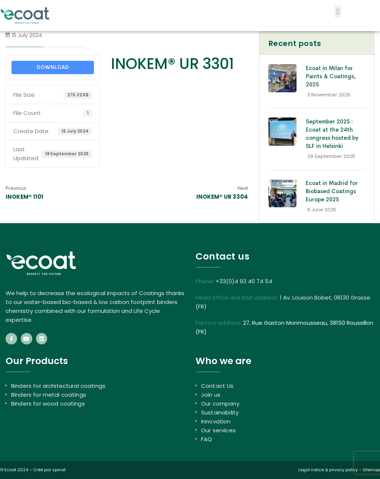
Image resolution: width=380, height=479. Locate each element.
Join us (210, 395)
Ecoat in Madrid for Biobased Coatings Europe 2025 (332, 191)
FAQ (206, 439)
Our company (220, 403)
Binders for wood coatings (48, 403)
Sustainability (220, 412)
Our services (218, 430)
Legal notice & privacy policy (328, 470)
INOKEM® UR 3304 (222, 197)
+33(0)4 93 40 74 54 (244, 281)
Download (53, 67)
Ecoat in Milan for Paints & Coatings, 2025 (331, 76)
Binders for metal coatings (48, 395)
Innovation (216, 421)
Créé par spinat (49, 470)
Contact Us (217, 386)
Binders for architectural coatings (58, 386)
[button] (337, 12)
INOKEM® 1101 (24, 197)
